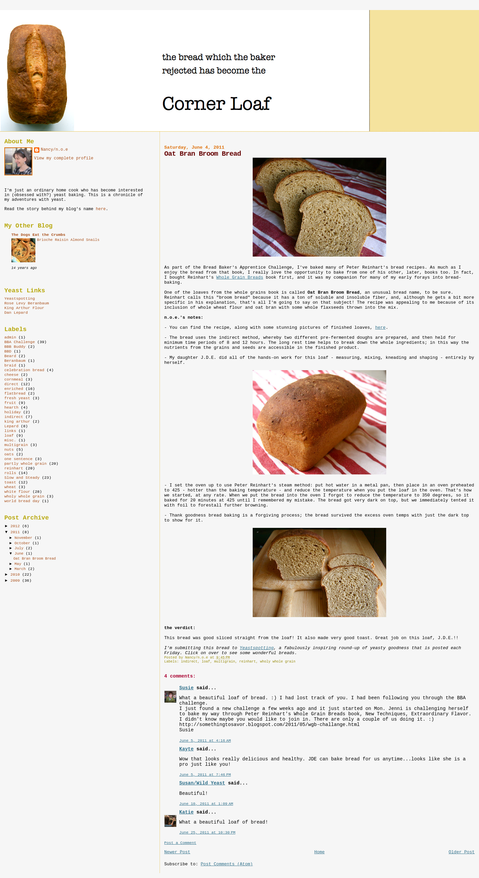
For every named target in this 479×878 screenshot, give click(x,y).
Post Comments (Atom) (227, 864)
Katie (186, 812)
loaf (206, 662)
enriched (13, 389)
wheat (10, 487)
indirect (189, 662)
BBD (7, 351)
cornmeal (13, 379)
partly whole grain (25, 463)
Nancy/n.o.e (54, 149)
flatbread (14, 393)
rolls (10, 473)
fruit (10, 403)
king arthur (17, 421)
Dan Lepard (16, 312)
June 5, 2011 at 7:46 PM (205, 774)
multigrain (224, 662)
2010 (16, 574)
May (19, 564)
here (380, 327)
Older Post (462, 852)
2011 (16, 532)
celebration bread (24, 370)
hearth (11, 407)
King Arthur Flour (24, 308)
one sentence (18, 459)
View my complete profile (63, 158)
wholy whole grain (277, 662)
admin (10, 337)
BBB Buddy (14, 346)
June (20, 554)
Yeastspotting (256, 647)
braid (10, 365)
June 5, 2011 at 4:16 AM (205, 740)
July (20, 548)
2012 (16, 526)
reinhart (247, 662)
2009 (16, 580)
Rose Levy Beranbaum (26, 303)
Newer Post (177, 852)
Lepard (11, 426)
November (25, 538)
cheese (11, 375)
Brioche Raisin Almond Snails (68, 240)
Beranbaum (14, 360)
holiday (12, 412)
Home (319, 852)
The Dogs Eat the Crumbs (38, 235)
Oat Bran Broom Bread (34, 559)
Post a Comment (180, 843)
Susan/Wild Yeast (202, 783)
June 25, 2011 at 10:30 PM (207, 832)
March (21, 569)
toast (10, 482)
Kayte (186, 749)
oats (9, 454)
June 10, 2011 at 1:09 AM (206, 803)
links (10, 431)
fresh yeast (17, 398)
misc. (10, 440)
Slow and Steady (22, 477)
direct (11, 384)
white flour (17, 491)
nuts (9, 449)
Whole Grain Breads (239, 277)
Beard (10, 356)
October (23, 543)
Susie (186, 688)
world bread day (22, 501)
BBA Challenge (19, 342)
